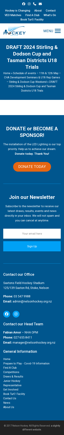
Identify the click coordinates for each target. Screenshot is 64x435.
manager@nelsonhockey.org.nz (34, 342)
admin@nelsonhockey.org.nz (32, 301)
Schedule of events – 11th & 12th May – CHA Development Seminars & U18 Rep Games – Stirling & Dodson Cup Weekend (32, 78)
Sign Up (32, 246)
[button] (52, 31)
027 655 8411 (23, 337)
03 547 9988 (22, 296)
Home (6, 73)
